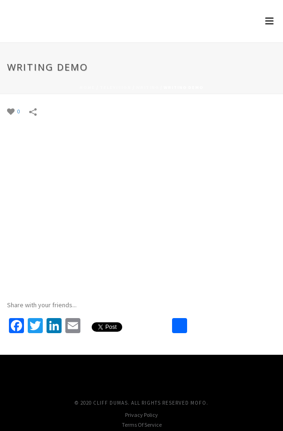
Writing (147, 87)
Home (87, 87)
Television (115, 87)
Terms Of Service (142, 424)
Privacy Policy (141, 414)
